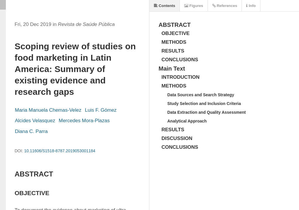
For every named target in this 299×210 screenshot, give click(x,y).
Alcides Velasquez (35, 120)
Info (250, 6)
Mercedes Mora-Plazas (84, 120)
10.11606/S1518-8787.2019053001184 (59, 150)
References (224, 6)
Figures (193, 6)
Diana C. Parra (31, 131)
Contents (164, 6)
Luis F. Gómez (101, 110)
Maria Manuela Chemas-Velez (48, 110)
